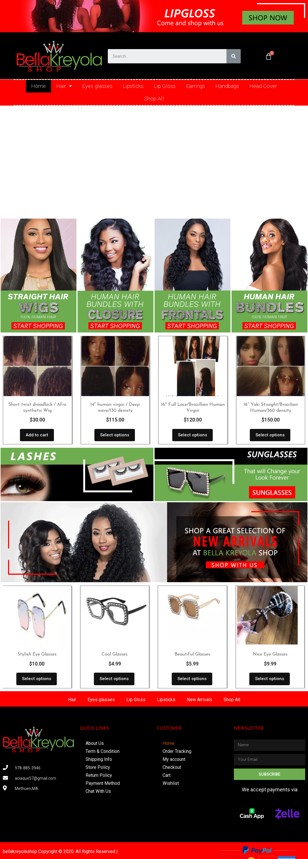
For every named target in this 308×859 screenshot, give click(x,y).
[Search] (233, 56)
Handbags (227, 86)
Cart (167, 775)
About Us (95, 743)
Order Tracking (177, 751)
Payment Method (103, 783)
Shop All (154, 98)
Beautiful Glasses (193, 654)
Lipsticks (133, 86)
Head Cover (263, 86)
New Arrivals (199, 699)
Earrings (195, 86)
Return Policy (99, 775)
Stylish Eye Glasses (37, 654)
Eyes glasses (97, 86)
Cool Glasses (115, 654)
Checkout (172, 767)
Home (38, 86)
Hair (64, 86)
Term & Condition (102, 751)
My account (174, 759)
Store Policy (98, 767)
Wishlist (171, 783)
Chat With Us (98, 791)
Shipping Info (99, 759)
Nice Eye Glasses (270, 654)
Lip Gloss (165, 86)
